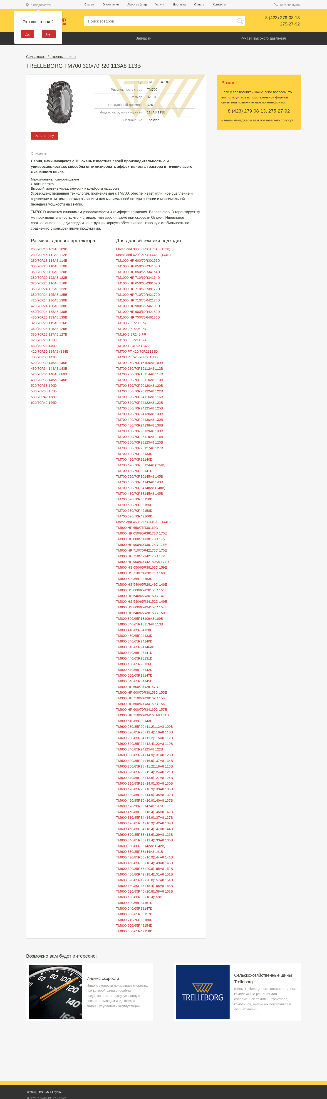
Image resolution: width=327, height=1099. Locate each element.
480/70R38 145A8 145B (49, 380)
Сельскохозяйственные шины (51, 57)
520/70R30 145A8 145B (49, 363)
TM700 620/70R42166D (134, 516)
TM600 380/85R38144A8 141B (139, 851)
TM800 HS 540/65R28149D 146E (141, 584)
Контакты (219, 4)
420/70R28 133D (44, 340)
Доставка (179, 4)
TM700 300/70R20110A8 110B (139, 380)
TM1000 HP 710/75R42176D (138, 300)
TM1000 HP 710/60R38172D (138, 289)
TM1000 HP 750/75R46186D (138, 317)
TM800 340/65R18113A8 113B (139, 624)
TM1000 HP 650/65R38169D (138, 283)
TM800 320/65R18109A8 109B (139, 618)
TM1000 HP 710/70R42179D (138, 294)
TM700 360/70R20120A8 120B (139, 385)
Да (27, 34)
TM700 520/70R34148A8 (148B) (140, 488)
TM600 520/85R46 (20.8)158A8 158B (144, 891)
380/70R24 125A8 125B (49, 294)
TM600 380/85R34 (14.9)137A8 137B (144, 817)
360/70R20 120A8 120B (49, 272)
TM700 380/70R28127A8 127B (139, 448)
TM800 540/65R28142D (134, 670)
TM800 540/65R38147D (134, 908)
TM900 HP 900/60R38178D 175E (141, 545)
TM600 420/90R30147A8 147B (139, 806)
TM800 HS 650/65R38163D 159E (141, 567)
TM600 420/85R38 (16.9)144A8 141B (144, 857)
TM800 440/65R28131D (134, 658)
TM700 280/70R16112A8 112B (139, 368)
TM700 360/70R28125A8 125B (139, 442)
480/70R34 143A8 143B (49, 368)
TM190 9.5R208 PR (131, 329)
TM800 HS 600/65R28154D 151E (141, 590)
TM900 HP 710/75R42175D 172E (141, 556)
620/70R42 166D (44, 402)
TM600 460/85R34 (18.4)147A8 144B (144, 829)
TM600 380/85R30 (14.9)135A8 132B (144, 795)
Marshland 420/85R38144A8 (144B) (143, 255)
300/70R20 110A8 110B (49, 266)
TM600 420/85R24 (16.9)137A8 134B (144, 761)
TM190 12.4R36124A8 (133, 346)
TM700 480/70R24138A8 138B (139, 425)
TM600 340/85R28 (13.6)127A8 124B (144, 778)
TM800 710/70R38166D (134, 920)
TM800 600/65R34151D (134, 903)
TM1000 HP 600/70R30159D (138, 260)
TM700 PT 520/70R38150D (137, 357)
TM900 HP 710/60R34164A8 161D (142, 715)
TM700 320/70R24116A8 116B (139, 397)
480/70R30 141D (44, 357)
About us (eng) (137, 4)
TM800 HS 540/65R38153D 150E (141, 613)
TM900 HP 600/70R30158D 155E (141, 692)
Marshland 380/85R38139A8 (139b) (143, 249)
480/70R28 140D (44, 346)
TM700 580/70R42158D (134, 510)
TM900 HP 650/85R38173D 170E (141, 533)
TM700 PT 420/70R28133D (137, 351)
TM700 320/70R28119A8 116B (139, 437)
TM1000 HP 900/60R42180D (138, 312)
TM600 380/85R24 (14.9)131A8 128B (144, 755)
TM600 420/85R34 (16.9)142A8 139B (144, 823)
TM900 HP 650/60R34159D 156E (141, 704)
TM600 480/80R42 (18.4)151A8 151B (144, 874)
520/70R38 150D (44, 385)
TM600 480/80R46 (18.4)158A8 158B (144, 886)
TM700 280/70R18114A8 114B (139, 374)
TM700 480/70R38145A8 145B (139, 493)
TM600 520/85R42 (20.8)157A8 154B (144, 880)
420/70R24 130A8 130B (49, 300)
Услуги (159, 4)
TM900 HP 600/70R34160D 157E (141, 709)
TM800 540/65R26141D (134, 653)
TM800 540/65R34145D (134, 681)
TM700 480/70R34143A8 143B (139, 482)
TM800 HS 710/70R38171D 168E (141, 573)
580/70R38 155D (44, 391)
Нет (49, 34)
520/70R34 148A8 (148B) (50, 374)
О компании (111, 4)
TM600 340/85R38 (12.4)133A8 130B (144, 840)
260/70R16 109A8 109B (49, 249)
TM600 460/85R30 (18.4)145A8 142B (144, 812)
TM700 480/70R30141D (134, 471)
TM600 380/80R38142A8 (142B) (140, 846)
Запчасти (143, 38)
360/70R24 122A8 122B (49, 289)
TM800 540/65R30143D (134, 721)
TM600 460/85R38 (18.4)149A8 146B (144, 863)
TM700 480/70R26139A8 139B (139, 431)
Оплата (199, 4)
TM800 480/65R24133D (134, 635)
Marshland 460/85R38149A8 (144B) (143, 522)
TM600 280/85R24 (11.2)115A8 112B (144, 738)
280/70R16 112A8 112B (49, 255)
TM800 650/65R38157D (134, 914)
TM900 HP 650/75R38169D (137, 527)
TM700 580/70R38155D (134, 505)
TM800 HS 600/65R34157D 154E (141, 607)
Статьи (89, 4)
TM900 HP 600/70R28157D (137, 687)
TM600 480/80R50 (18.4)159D (139, 897)
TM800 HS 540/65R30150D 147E (141, 596)
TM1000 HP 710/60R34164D (138, 277)
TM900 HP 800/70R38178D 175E (141, 539)
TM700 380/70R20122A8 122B (139, 391)
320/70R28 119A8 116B (49, 323)
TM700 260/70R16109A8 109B (139, 363)
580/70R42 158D (44, 397)
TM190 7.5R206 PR (131, 323)
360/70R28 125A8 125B (49, 329)
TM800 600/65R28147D (134, 675)
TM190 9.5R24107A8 (132, 340)
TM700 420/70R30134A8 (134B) (140, 465)
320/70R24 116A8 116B (49, 283)
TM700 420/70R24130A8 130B (139, 414)
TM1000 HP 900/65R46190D (138, 306)
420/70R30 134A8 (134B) (50, 351)
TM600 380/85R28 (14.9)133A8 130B (144, 783)
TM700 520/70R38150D (134, 499)
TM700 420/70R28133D (134, 454)
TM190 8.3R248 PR (131, 334)
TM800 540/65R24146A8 (135, 647)
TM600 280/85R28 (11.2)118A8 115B (144, 766)
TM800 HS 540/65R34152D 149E (141, 601)
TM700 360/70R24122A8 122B (139, 402)
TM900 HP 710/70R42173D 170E (141, 550)
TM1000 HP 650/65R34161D (138, 272)
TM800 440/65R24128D (134, 630)
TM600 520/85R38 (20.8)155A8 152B (144, 869)
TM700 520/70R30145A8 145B (139, 476)
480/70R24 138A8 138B (49, 312)
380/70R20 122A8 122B (49, 277)
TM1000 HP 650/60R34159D (138, 266)
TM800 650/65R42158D (134, 931)
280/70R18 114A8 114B (49, 260)
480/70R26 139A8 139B (49, 317)
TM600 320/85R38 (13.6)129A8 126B (144, 834)
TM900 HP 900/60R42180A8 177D (142, 562)
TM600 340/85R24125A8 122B (139, 749)
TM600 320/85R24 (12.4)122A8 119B (144, 743)
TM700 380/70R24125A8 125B (139, 408)
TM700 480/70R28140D (134, 459)
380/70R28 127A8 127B (49, 334)
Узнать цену (44, 136)
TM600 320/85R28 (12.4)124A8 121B (144, 772)
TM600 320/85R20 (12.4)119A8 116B (144, 732)
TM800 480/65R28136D (134, 664)
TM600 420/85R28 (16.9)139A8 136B (144, 789)
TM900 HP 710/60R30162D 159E (141, 698)
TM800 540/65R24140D (134, 641)
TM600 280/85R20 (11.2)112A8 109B (144, 726)
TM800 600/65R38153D (134, 579)
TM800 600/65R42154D (134, 925)
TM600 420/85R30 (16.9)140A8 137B (144, 800)
